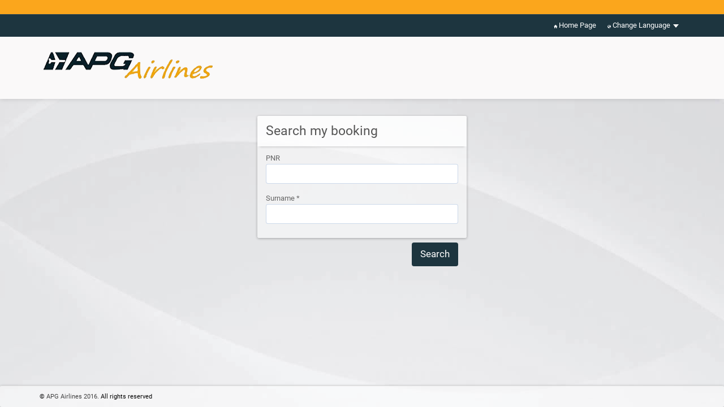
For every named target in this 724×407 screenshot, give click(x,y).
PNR (273, 158)
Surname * (283, 198)
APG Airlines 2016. (72, 396)
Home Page (575, 26)
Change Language (643, 26)
